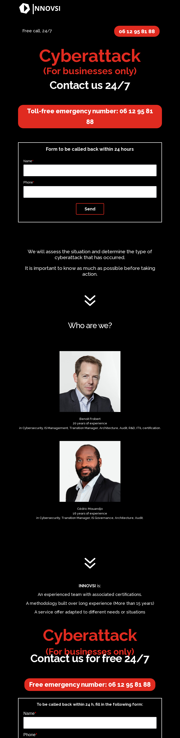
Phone (28, 182)
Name (28, 161)
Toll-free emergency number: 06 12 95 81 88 (90, 116)
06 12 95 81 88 (137, 31)
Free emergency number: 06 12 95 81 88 (90, 684)
